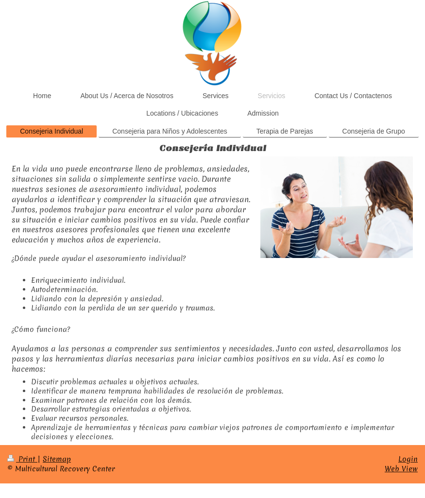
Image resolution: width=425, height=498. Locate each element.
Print (22, 459)
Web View (401, 469)
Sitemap (57, 459)
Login (408, 459)
